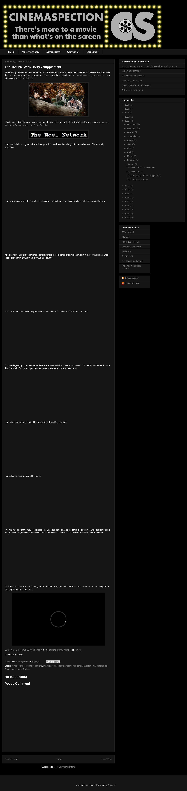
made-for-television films (65, 666)
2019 (127, 193)
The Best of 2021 (134, 172)
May (129, 148)
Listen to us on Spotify (132, 80)
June (129, 144)
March (130, 156)
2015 (127, 209)
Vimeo (78, 650)
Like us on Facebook (131, 71)
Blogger (111, 785)
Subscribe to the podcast (133, 76)
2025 (127, 109)
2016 (127, 205)
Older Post (106, 759)
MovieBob (126, 251)
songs (79, 666)
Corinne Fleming (132, 283)
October (131, 132)
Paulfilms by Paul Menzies (60, 650)
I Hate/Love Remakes (39, 125)
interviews (47, 666)
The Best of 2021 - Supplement (141, 168)
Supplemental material (93, 666)
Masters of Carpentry (14, 125)
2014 (127, 213)
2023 (127, 117)
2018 (127, 198)
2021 (127, 186)
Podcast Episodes (30, 52)
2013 (127, 217)
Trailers (26, 669)
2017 (127, 201)
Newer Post (11, 759)
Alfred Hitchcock (19, 666)
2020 (127, 190)
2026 (127, 105)
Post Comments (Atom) (64, 767)
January (131, 164)
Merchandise (53, 52)
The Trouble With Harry (81, 75)
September (132, 136)
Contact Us (73, 52)
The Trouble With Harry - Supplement (144, 175)
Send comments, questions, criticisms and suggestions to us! (149, 66)
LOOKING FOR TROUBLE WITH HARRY (24, 650)
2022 (127, 121)
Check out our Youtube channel (136, 85)
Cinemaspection (131, 278)
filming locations (35, 666)
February (131, 160)
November (132, 128)
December (132, 124)
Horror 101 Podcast (130, 242)
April (129, 152)
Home (11, 52)
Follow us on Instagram (132, 90)
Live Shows (92, 52)
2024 (127, 113)
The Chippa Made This (132, 261)
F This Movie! (128, 232)
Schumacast (102, 122)
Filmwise (125, 237)
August (130, 140)
